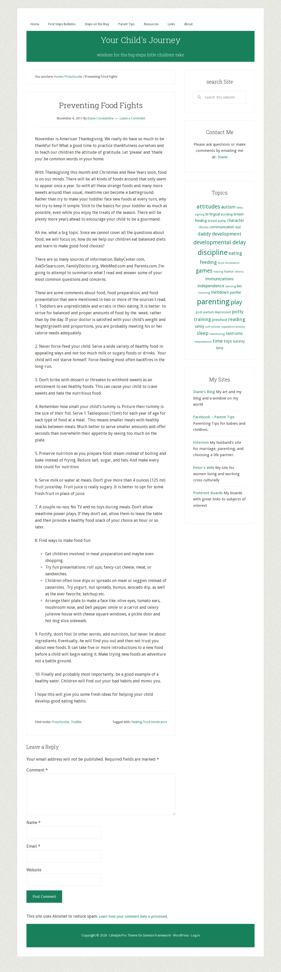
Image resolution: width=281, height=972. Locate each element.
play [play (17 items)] (236, 302)
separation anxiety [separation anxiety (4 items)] (233, 327)
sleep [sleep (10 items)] (203, 334)
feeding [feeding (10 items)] (208, 263)
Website (33, 870)
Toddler (76, 722)
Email (33, 846)
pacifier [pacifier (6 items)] (235, 293)
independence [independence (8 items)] (211, 286)
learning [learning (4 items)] (230, 287)
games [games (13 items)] (204, 271)
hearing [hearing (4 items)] (218, 272)
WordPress (181, 942)
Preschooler (60, 722)
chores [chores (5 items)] (204, 228)
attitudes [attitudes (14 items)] (208, 207)
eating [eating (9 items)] (235, 253)
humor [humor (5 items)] (229, 272)
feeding (137, 722)
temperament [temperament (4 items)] (203, 342)
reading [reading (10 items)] (236, 320)
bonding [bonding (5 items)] (227, 215)
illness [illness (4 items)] (239, 272)
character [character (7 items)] (235, 221)
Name (33, 823)
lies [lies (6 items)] (239, 286)
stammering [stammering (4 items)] (217, 334)
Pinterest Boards (208, 493)
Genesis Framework (157, 942)
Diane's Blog (204, 392)
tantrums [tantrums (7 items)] (234, 334)
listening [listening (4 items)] (204, 293)
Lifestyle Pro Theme (123, 942)
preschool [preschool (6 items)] (219, 320)
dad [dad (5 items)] (238, 228)
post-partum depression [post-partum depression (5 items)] (213, 313)
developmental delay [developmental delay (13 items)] (219, 243)
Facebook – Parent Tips (214, 417)
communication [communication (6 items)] (222, 227)
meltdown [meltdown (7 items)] (220, 293)
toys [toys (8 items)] (228, 341)
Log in (195, 942)
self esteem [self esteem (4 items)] (212, 327)
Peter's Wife (203, 468)
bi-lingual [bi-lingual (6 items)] (212, 215)
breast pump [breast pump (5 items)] (217, 221)
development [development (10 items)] (226, 234)
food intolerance (155, 722)
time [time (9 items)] (218, 341)
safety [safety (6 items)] (199, 327)
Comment (37, 770)
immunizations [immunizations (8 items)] (219, 279)
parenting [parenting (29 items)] (213, 302)
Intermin (201, 443)
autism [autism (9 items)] (228, 207)
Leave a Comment (132, 119)
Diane (223, 157)
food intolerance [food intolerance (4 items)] (228, 263)
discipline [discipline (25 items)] (213, 253)
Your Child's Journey (141, 38)
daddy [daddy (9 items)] (204, 234)
